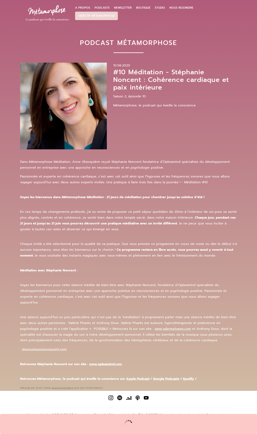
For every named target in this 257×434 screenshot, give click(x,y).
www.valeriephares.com (173, 328)
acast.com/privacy (62, 388)
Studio (160, 7)
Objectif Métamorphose (96, 16)
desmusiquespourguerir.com (44, 349)
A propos (82, 7)
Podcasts (102, 7)
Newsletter (123, 7)
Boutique (143, 7)
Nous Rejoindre (181, 7)
